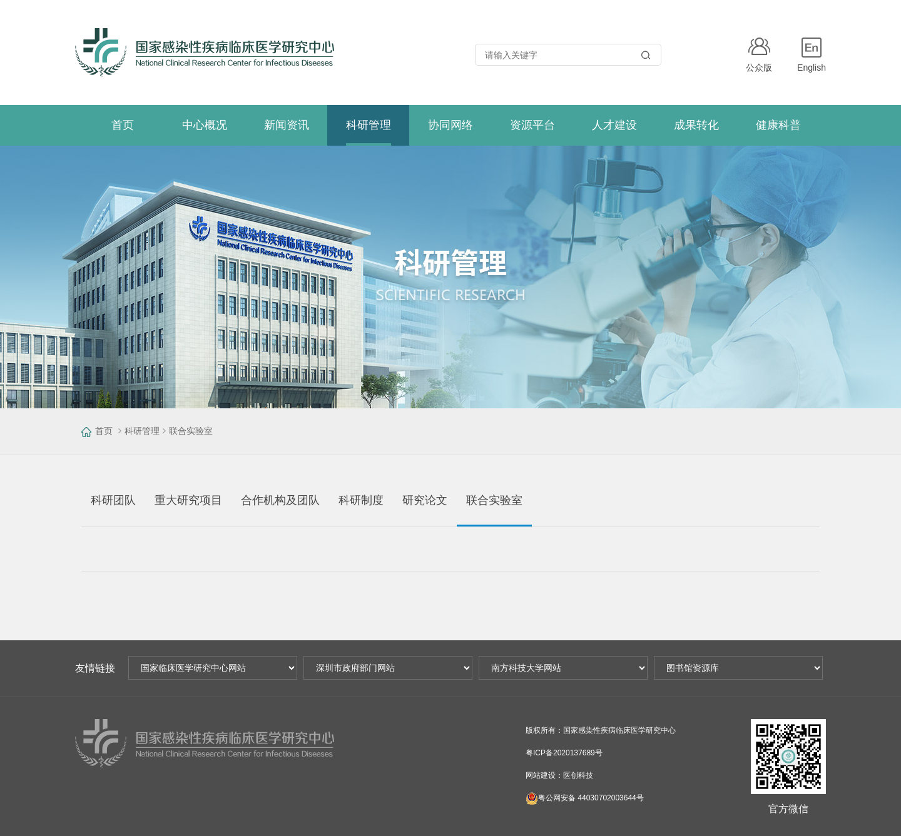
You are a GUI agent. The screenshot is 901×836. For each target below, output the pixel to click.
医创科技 (578, 775)
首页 (104, 431)
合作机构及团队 (280, 500)
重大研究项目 (188, 500)
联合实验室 (191, 431)
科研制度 (361, 500)
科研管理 (142, 431)
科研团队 (113, 500)
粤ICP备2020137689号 (564, 752)
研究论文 (424, 500)
